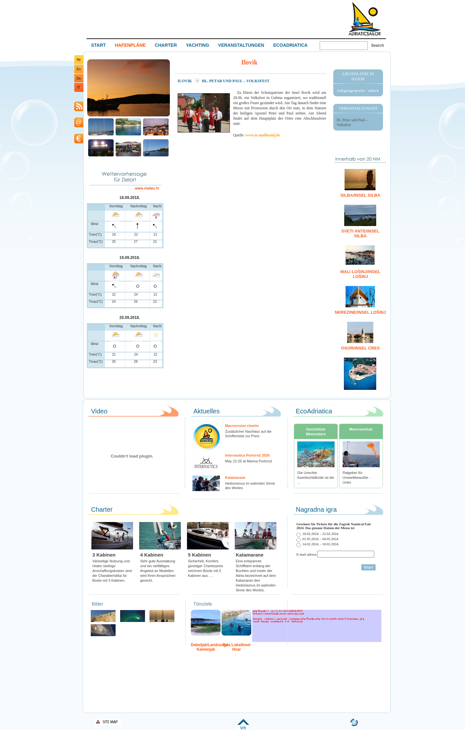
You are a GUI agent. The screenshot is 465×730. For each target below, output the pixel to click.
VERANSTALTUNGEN (241, 45)
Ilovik (185, 81)
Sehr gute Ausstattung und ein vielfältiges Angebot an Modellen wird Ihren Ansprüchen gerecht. (157, 570)
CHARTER (166, 45)
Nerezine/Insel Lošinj (360, 312)
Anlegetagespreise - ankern (357, 90)
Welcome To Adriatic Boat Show (364, 18)
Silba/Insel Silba (360, 195)
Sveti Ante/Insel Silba (360, 233)
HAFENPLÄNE (130, 45)
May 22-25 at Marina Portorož (248, 461)
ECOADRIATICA (290, 45)
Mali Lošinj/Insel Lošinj (360, 274)
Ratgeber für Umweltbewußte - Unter (356, 477)
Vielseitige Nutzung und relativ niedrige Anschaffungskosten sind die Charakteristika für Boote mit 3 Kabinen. (112, 570)
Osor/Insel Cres (360, 348)
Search (377, 45)
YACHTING (197, 45)
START (98, 45)
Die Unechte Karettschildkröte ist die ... (315, 477)
